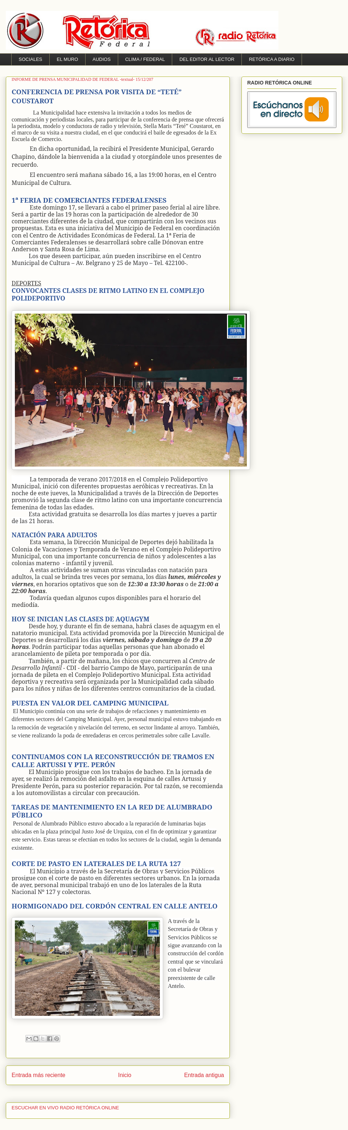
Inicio (124, 1075)
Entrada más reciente (38, 1075)
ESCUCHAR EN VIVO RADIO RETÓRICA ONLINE (65, 1107)
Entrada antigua (204, 1075)
